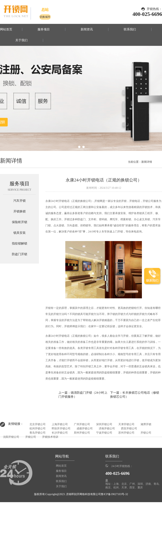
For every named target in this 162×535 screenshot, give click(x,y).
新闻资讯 (87, 29)
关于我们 (21, 40)
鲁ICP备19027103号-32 (114, 494)
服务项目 (44, 29)
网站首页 (6, 29)
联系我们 (130, 29)
